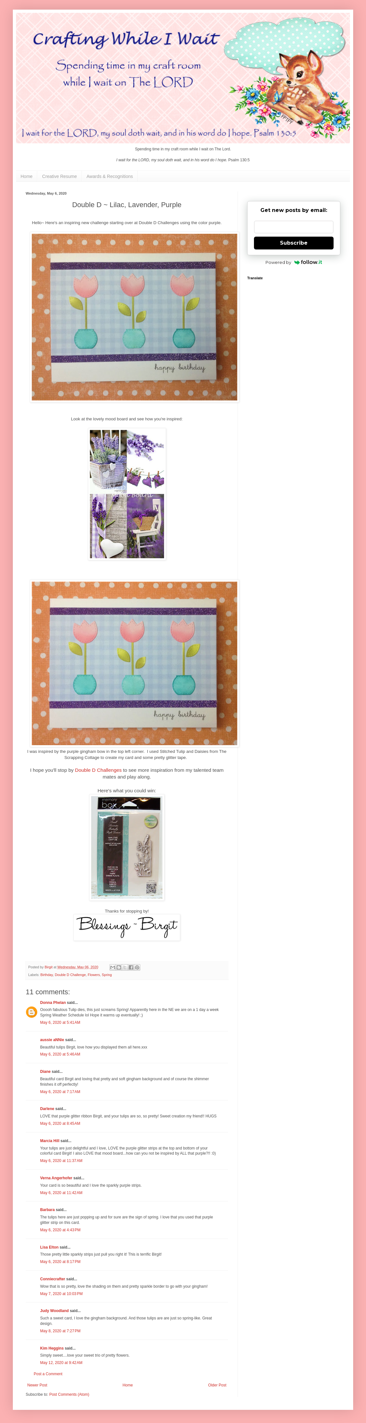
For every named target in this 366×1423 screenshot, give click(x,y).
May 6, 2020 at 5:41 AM (60, 1022)
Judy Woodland (54, 1311)
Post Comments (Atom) (69, 1394)
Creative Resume (59, 176)
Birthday (46, 975)
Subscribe (294, 243)
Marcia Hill (49, 1141)
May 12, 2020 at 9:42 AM (61, 1362)
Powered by (294, 262)
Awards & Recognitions (110, 176)
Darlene (47, 1109)
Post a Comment (48, 1374)
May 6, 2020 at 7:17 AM (60, 1092)
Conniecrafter (52, 1279)
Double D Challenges (98, 770)
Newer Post (37, 1385)
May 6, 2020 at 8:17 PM (60, 1261)
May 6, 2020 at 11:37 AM (61, 1160)
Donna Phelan (53, 1002)
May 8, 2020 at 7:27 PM (60, 1331)
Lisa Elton (49, 1247)
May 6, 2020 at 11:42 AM (61, 1193)
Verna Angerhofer (56, 1178)
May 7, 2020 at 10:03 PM (61, 1294)
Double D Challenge (70, 975)
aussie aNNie (52, 1040)
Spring (107, 975)
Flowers (94, 975)
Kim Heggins (52, 1348)
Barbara (47, 1210)
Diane (45, 1071)
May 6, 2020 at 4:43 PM (60, 1230)
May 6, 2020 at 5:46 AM (60, 1054)
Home (26, 176)
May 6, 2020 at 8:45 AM (60, 1123)
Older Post (217, 1385)
